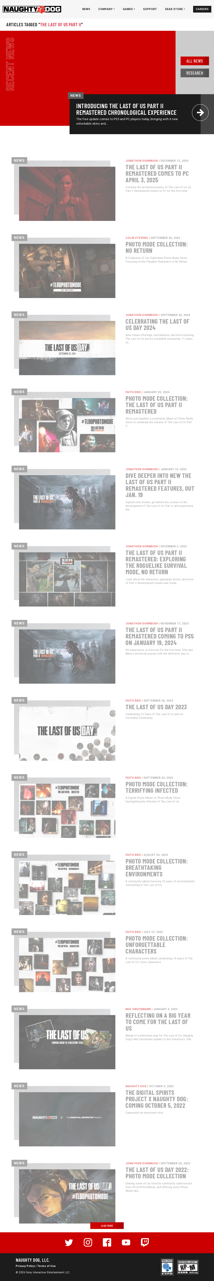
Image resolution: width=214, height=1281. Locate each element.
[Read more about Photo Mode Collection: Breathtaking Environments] (107, 898)
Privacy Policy (25, 1266)
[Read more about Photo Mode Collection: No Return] (107, 281)
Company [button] (106, 9)
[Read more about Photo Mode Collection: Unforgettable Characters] (107, 975)
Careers (202, 9)
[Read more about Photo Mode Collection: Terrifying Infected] (107, 820)
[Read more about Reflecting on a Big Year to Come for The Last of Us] (107, 1052)
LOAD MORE (107, 1225)
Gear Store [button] (174, 9)
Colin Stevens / (135, 260)
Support (150, 9)
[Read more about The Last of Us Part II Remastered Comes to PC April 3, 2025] (107, 203)
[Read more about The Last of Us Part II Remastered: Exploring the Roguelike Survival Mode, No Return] (107, 589)
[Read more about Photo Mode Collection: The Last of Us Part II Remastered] (107, 435)
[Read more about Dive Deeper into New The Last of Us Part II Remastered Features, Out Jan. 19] (107, 512)
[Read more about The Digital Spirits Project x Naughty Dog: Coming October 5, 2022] (107, 1129)
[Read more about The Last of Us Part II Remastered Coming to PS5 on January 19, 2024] (107, 666)
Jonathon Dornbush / (140, 183)
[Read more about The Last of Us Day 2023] (107, 743)
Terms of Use (46, 1266)
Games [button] (128, 9)
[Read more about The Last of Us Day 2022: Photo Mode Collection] (107, 1206)
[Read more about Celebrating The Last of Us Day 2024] (107, 358)
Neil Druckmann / (136, 1032)
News (86, 9)
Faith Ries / (131, 415)
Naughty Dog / (134, 1109)
